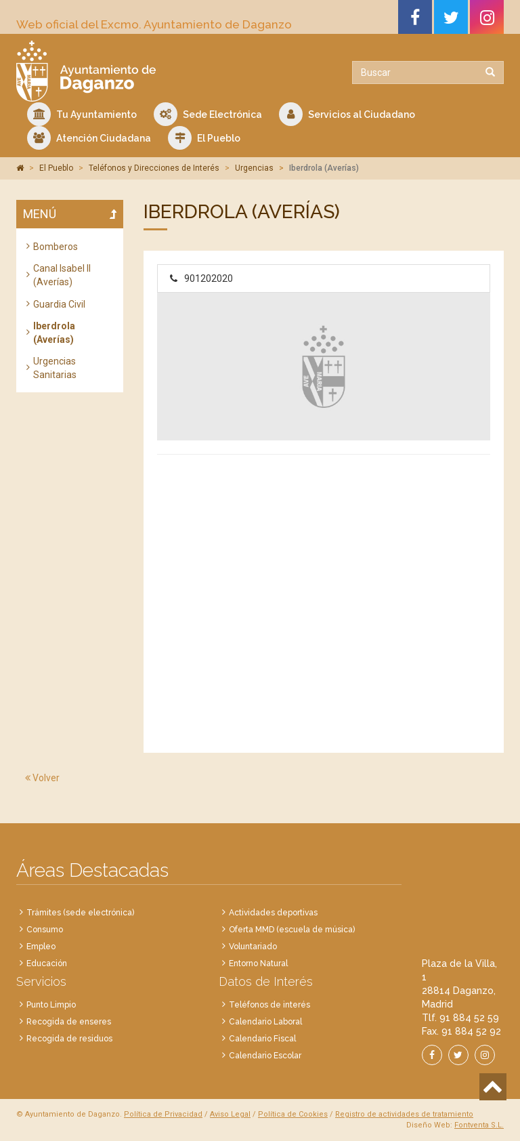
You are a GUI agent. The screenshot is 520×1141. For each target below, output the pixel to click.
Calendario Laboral (265, 1021)
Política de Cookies (293, 1114)
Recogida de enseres (68, 1021)
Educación (46, 963)
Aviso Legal (230, 1114)
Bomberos (55, 246)
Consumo (44, 929)
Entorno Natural (258, 963)
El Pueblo (204, 138)
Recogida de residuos (69, 1038)
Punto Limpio (51, 1005)
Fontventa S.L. (479, 1125)
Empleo (41, 946)
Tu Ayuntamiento (82, 114)
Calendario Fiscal (262, 1038)
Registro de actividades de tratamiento (404, 1114)
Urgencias (254, 168)
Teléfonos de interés (269, 1005)
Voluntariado (253, 946)
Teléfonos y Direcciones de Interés (154, 168)
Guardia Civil (59, 304)
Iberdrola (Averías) (54, 332)
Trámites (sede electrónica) (80, 912)
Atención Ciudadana (89, 138)
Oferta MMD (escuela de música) (292, 929)
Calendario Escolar (265, 1055)
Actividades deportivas (273, 912)
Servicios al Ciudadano (347, 114)
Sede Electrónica (208, 114)
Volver (42, 777)
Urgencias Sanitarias (55, 368)
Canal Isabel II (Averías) (62, 275)
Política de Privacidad (163, 1114)
